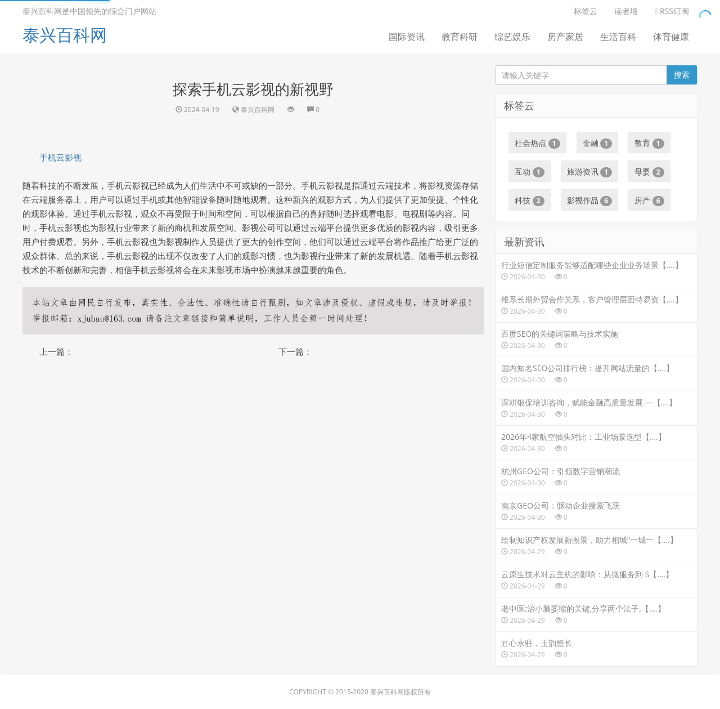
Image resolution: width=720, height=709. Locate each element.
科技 (529, 200)
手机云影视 (60, 157)
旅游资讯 (590, 171)
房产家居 (565, 36)
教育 (649, 143)
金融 (598, 143)
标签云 (585, 11)
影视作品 (590, 200)
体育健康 (671, 36)
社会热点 (537, 143)
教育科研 (460, 36)
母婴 (649, 171)
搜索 (682, 74)
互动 (529, 171)
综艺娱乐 (512, 36)
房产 (649, 200)
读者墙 (626, 11)
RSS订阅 (672, 11)
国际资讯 (407, 36)
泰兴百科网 (64, 34)
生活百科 (618, 36)
